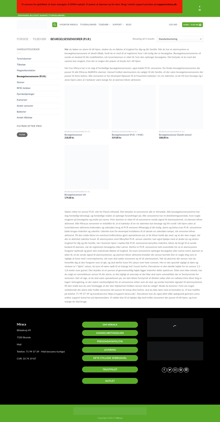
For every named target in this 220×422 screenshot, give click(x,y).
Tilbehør (104, 24)
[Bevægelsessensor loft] (86, 167)
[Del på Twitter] (169, 369)
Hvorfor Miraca (69, 24)
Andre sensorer (25, 105)
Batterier (21, 111)
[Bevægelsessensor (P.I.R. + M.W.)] (134, 107)
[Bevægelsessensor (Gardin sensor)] (181, 107)
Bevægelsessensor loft (75, 194)
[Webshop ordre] (180, 39)
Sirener (20, 82)
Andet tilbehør (24, 117)
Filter (22, 134)
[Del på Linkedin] (186, 369)
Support (118, 24)
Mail (19, 344)
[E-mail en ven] (175, 369)
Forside (22, 39)
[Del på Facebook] (164, 369)
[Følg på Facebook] (200, 7)
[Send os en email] (200, 10)
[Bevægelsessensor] (86, 107)
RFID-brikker (24, 87)
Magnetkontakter (26, 70)
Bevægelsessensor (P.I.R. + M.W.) (127, 134)
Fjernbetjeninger (26, 93)
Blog (128, 24)
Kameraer (22, 99)
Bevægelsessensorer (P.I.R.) (31, 76)
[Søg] (54, 24)
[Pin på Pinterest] (180, 369)
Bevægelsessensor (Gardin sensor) (175, 134)
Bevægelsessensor (73, 134)
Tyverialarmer (88, 24)
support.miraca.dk (167, 4)
